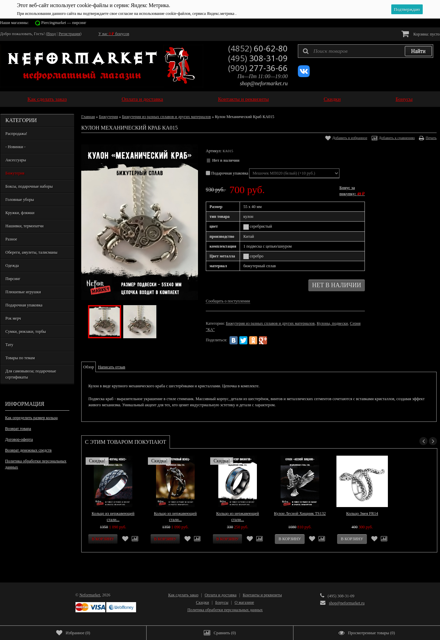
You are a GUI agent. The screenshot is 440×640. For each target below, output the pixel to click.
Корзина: (420, 33)
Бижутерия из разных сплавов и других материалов (166, 116)
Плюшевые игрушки (23, 292)
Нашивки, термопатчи (24, 226)
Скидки (332, 99)
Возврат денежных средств (28, 450)
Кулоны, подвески (332, 323)
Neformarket (90, 595)
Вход (51, 33)
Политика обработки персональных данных (35, 464)
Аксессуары (15, 160)
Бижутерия (14, 173)
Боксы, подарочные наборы (29, 186)
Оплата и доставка (142, 99)
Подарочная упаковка (23, 305)
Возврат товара (18, 428)
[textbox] (365, 51)
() (73, 633)
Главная (88, 116)
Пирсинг (12, 278)
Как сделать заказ (47, 99)
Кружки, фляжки (20, 212)
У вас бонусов (113, 33)
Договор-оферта (19, 439)
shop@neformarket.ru (264, 83)
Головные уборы (19, 199)
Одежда (12, 265)
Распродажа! (16, 133)
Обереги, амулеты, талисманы (31, 252)
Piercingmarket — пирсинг (63, 22)
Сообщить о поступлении (228, 301)
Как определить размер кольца (31, 417)
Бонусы (404, 99)
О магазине (244, 602)
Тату (9, 344)
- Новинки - (15, 146)
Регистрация (69, 33)
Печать (431, 138)
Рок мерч (13, 318)
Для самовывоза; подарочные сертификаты (30, 374)
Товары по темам (20, 358)
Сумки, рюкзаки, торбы (25, 331)
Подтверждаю (407, 9)
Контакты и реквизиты (243, 99)
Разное (11, 239)
